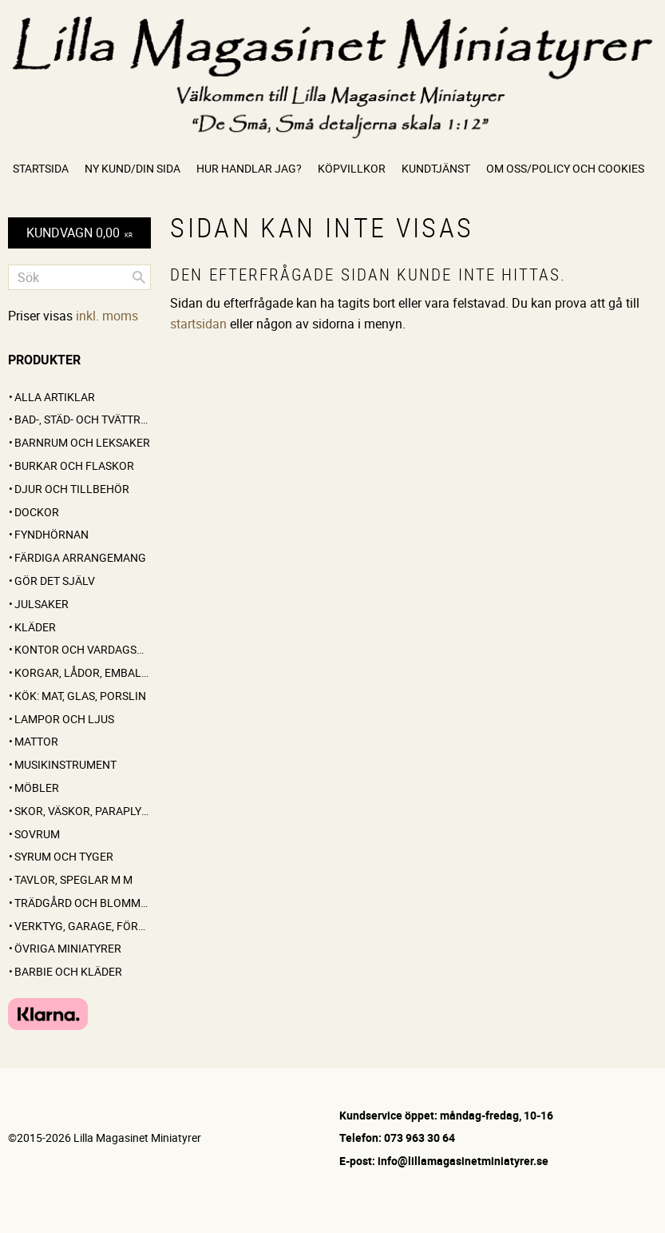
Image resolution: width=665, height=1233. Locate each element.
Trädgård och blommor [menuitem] (82, 902)
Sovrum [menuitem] (37, 833)
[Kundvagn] (79, 233)
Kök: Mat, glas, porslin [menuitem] (80, 695)
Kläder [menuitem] (35, 626)
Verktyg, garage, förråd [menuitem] (82, 925)
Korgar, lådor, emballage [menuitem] (82, 672)
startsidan (198, 323)
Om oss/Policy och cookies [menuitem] (565, 168)
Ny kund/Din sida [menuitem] (132, 168)
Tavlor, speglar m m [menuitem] (73, 879)
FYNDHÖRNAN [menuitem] (51, 534)
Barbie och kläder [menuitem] (68, 971)
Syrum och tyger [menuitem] (63, 856)
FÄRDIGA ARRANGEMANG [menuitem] (80, 557)
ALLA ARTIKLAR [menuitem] (54, 396)
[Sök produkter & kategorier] (79, 277)
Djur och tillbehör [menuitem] (71, 488)
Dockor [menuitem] (36, 511)
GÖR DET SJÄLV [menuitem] (54, 580)
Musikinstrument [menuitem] (65, 764)
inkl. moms (107, 315)
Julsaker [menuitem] (41, 603)
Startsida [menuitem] (41, 168)
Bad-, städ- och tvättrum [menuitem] (82, 419)
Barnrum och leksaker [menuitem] (82, 442)
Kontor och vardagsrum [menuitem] (82, 649)
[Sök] (139, 277)
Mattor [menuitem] (36, 741)
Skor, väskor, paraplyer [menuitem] (82, 810)
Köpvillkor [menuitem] (352, 168)
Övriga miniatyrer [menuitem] (67, 948)
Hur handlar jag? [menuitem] (249, 168)
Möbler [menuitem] (36, 787)
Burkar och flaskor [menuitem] (74, 465)
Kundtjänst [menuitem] (436, 168)
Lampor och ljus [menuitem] (64, 718)
